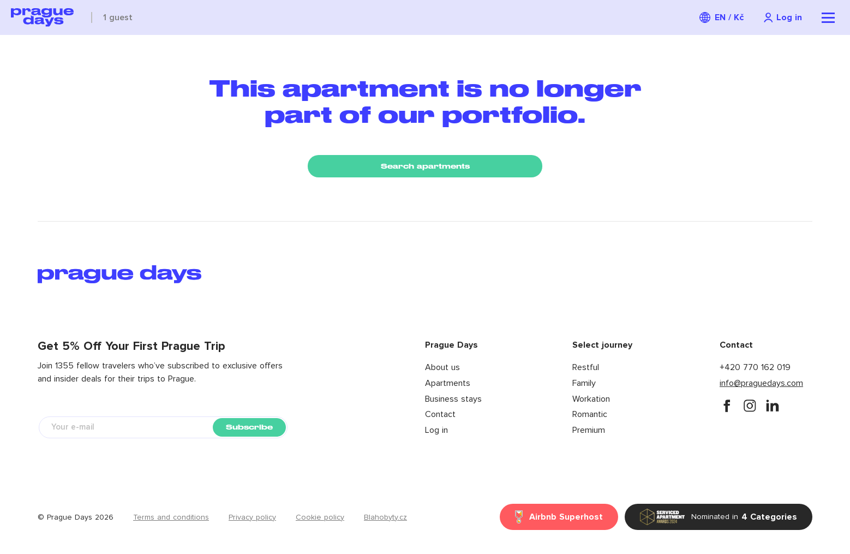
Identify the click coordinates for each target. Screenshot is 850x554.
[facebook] (727, 405)
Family (584, 383)
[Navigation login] (782, 18)
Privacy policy (252, 517)
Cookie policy (320, 517)
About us (442, 367)
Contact (440, 414)
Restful (585, 367)
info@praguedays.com (761, 383)
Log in (436, 430)
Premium (588, 430)
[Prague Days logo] (42, 17)
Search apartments (425, 166)
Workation (591, 399)
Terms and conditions (171, 517)
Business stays (453, 399)
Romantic (589, 414)
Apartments (447, 383)
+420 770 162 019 (755, 367)
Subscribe (249, 427)
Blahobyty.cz (385, 517)
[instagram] (750, 405)
